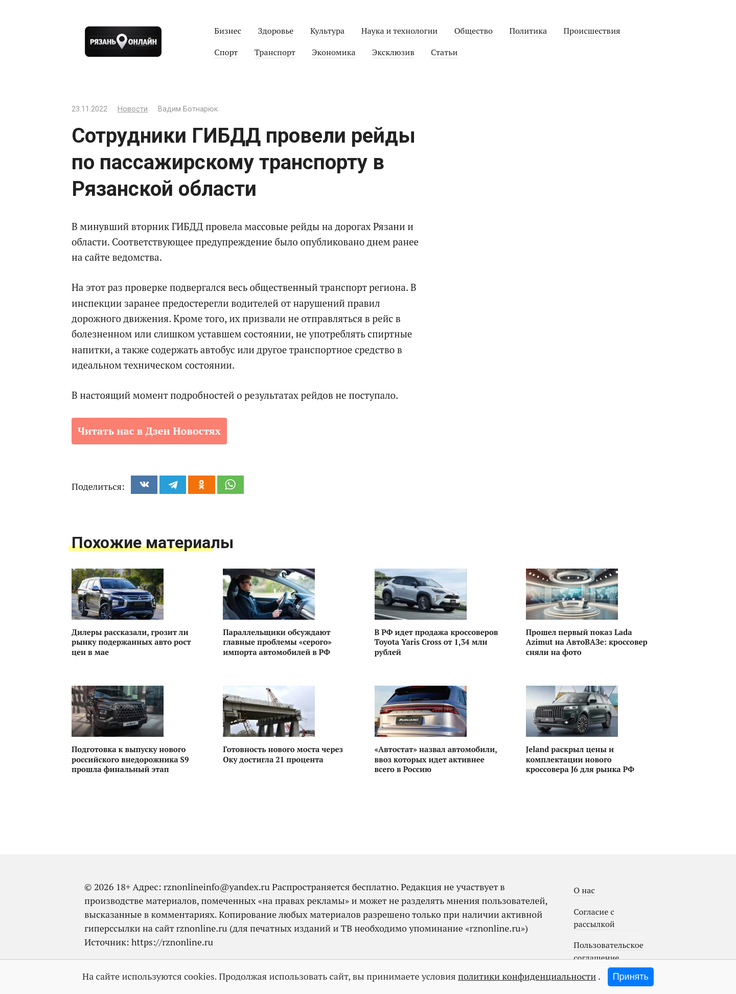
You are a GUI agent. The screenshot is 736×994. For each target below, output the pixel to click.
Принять (631, 977)
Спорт (226, 52)
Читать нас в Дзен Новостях (149, 431)
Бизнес (227, 30)
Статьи (444, 52)
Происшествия (592, 30)
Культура (327, 30)
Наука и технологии (399, 30)
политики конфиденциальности (527, 976)
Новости (133, 109)
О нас (584, 890)
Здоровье (275, 30)
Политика (528, 30)
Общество (473, 30)
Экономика (333, 52)
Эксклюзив (393, 52)
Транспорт (275, 52)
